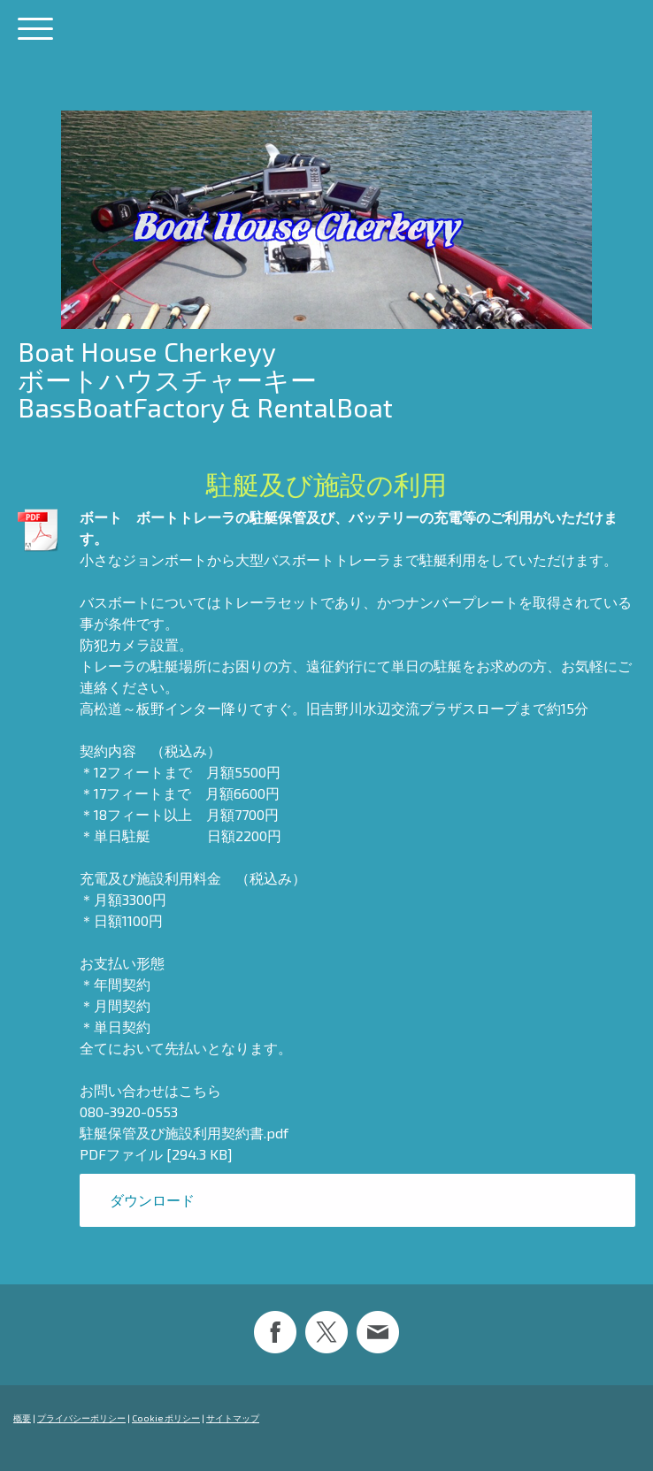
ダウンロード (152, 1199)
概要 (22, 1418)
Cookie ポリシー (166, 1418)
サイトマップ (232, 1418)
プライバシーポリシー (81, 1418)
